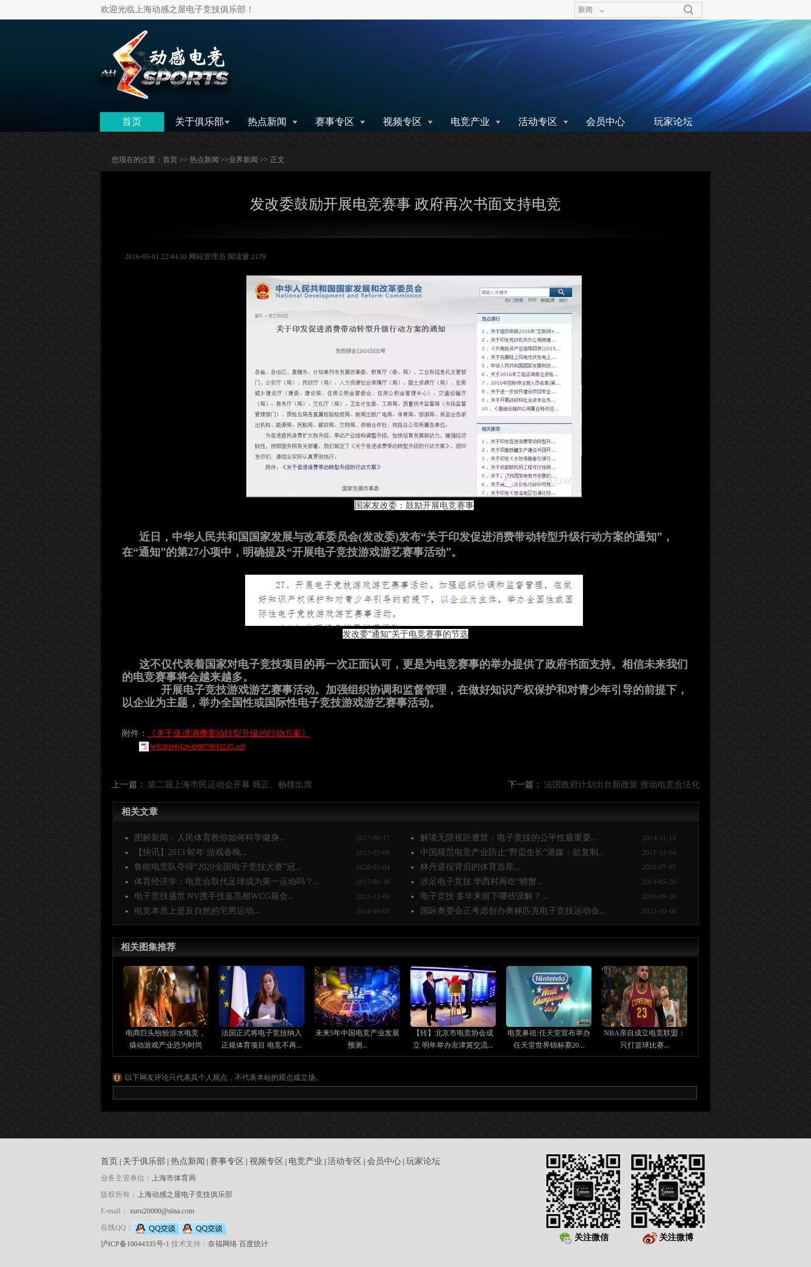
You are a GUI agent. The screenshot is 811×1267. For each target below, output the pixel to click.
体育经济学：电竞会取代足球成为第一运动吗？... (227, 881)
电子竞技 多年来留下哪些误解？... (484, 896)
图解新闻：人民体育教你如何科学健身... (210, 837)
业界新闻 (243, 159)
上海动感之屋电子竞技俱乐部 (184, 1194)
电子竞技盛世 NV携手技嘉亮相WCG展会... (214, 896)
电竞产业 (470, 121)
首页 (131, 121)
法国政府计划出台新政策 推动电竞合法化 (622, 784)
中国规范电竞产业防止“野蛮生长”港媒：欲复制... (512, 852)
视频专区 (402, 121)
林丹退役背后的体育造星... (470, 866)
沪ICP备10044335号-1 (135, 1244)
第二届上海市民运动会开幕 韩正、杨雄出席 (230, 784)
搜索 (688, 9)
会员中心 (605, 121)
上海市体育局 (174, 1178)
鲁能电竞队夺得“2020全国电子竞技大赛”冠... (218, 866)
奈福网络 (222, 1244)
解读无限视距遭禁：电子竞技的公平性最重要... (509, 837)
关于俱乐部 (199, 121)
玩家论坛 (673, 121)
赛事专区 (334, 121)
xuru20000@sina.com (162, 1211)
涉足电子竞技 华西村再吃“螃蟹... (481, 881)
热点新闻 (267, 121)
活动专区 (537, 121)
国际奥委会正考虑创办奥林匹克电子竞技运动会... (513, 910)
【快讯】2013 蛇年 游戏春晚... (191, 852)
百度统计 (253, 1244)
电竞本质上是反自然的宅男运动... (197, 910)
